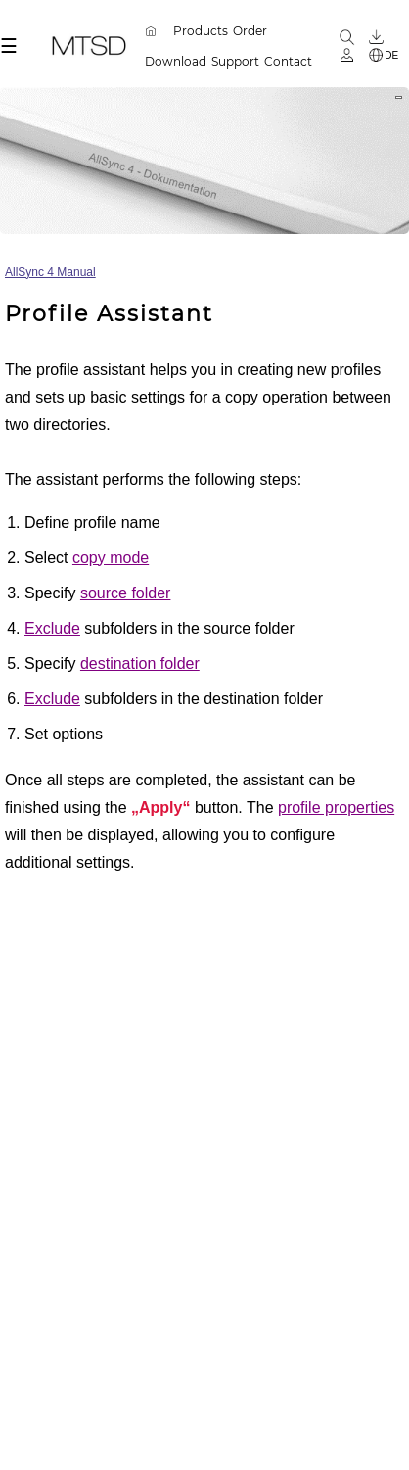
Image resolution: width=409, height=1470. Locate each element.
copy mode (110, 557)
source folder (125, 593)
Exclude (52, 628)
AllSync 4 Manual (50, 272)
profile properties (336, 807)
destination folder (140, 663)
